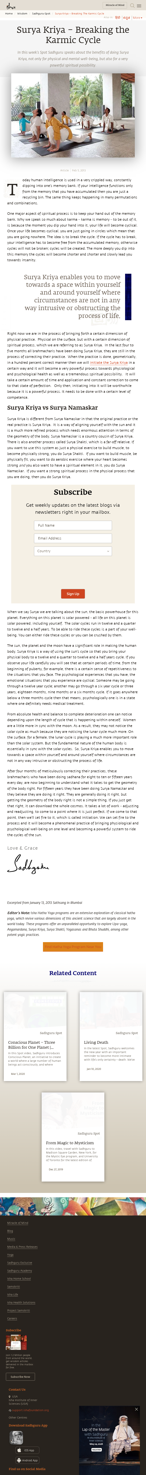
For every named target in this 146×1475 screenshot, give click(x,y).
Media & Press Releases (22, 1246)
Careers (12, 1318)
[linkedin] (4, 318)
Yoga (10, 1254)
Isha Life (12, 1294)
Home (9, 13)
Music (11, 1238)
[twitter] (4, 311)
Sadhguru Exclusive (19, 1262)
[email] (4, 325)
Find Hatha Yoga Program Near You (73, 946)
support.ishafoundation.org (30, 1410)
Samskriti (13, 1286)
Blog (10, 1231)
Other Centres (18, 1417)
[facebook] (4, 304)
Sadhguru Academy (19, 1270)
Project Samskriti (18, 1310)
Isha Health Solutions (21, 1302)
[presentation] (73, 574)
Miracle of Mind (17, 1223)
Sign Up (73, 593)
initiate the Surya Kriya (109, 363)
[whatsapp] (5, 297)
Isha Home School (19, 1278)
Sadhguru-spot (41, 13)
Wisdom (22, 13)
